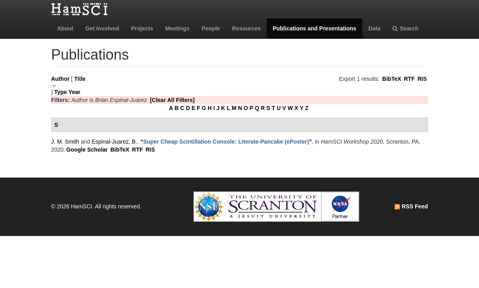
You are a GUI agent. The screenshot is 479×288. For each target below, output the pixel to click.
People (211, 28)
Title (80, 79)
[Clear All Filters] (172, 100)
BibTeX (391, 79)
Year (75, 92)
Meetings (177, 28)
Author (60, 79)
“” (226, 141)
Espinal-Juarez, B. (114, 141)
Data (374, 28)
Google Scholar (86, 149)
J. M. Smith (65, 141)
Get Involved (102, 28)
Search (405, 28)
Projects (142, 28)
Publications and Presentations (314, 28)
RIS (421, 79)
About (65, 28)
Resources (246, 28)
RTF (409, 79)
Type (60, 92)
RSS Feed (411, 206)
